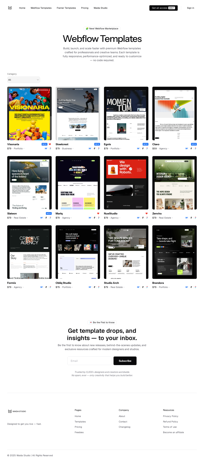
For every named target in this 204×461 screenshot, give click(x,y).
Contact (123, 421)
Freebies (79, 432)
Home (78, 416)
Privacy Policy (170, 416)
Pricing (78, 426)
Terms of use (170, 426)
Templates (80, 421)
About (122, 416)
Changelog (124, 426)
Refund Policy (170, 421)
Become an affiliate (173, 432)
